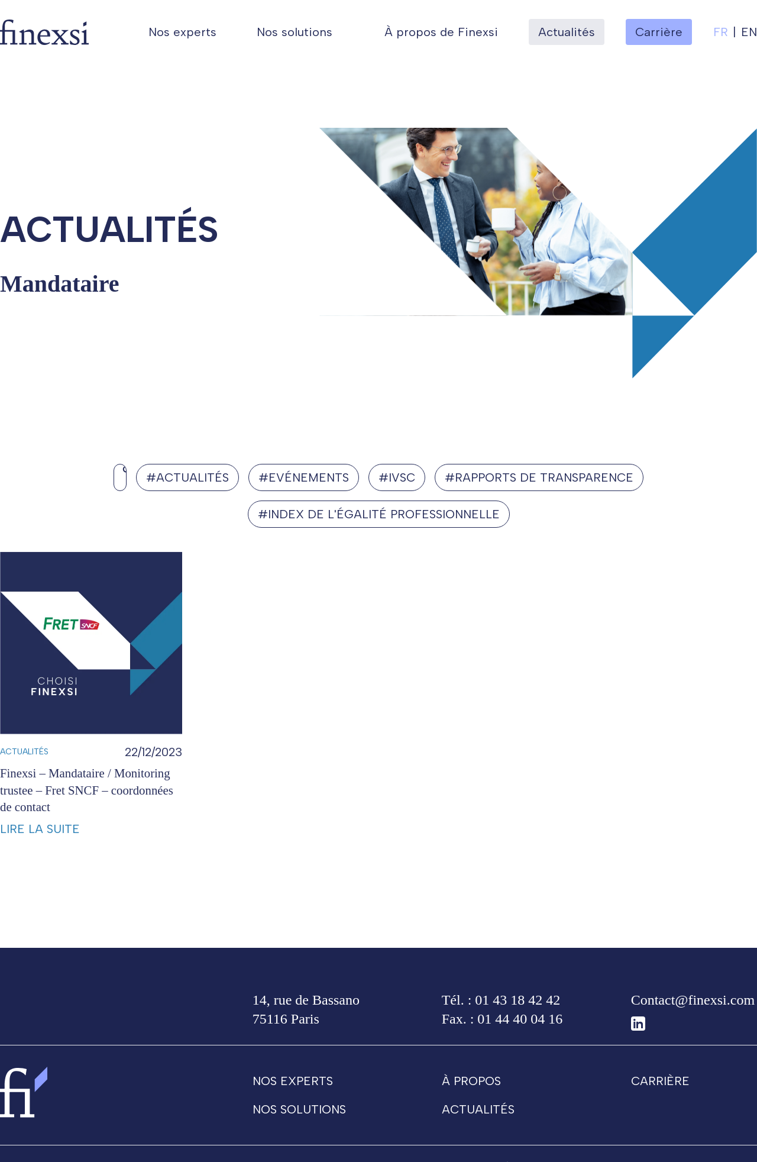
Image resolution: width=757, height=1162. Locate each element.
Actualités (566, 32)
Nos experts (182, 32)
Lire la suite (40, 846)
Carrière (660, 1086)
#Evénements (304, 477)
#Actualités (187, 477)
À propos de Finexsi (441, 32)
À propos (471, 1086)
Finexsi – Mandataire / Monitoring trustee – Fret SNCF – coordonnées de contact (86, 807)
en (749, 32)
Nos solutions (294, 32)
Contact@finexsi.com (693, 1004)
